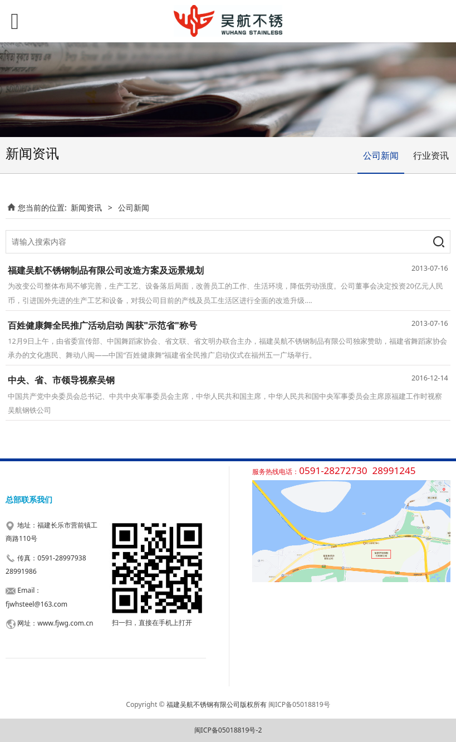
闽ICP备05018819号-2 (228, 730)
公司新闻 (381, 155)
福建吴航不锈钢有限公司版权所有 (216, 704)
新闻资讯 (86, 207)
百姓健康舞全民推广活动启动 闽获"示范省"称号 (102, 325)
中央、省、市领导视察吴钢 (61, 380)
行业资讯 (431, 155)
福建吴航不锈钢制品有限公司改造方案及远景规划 (106, 270)
